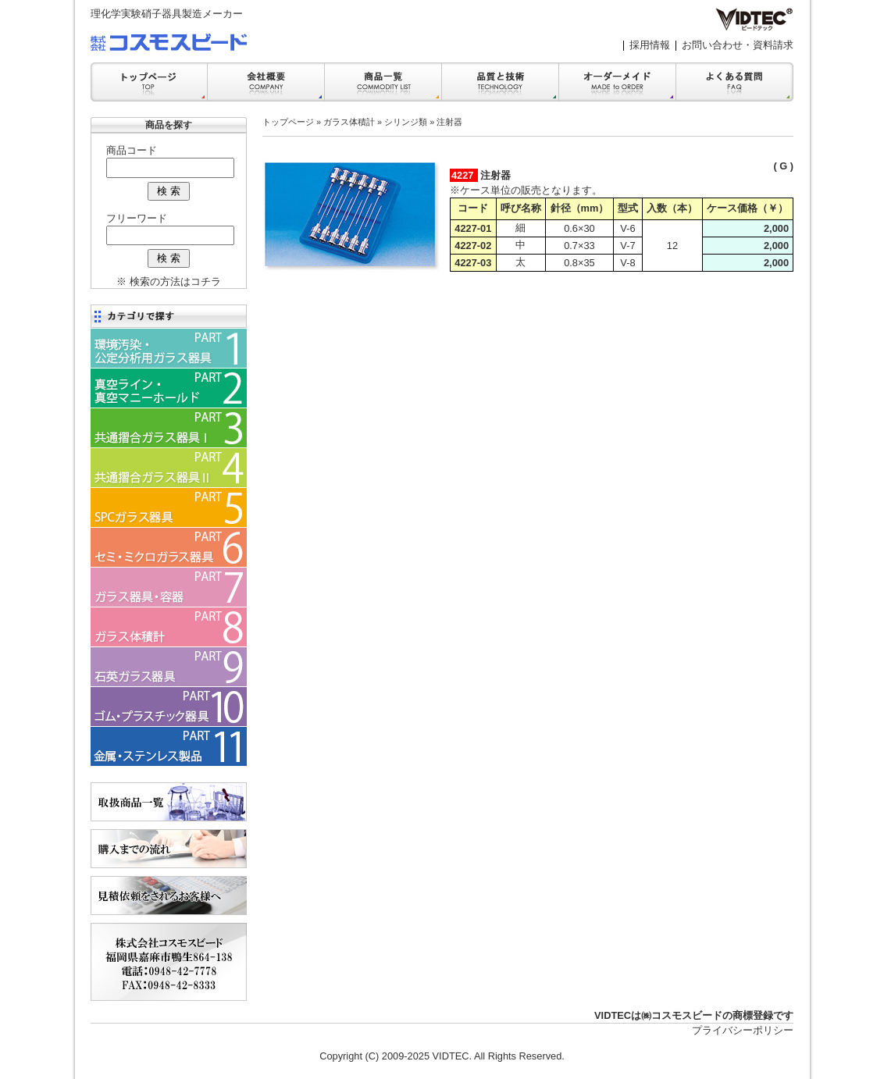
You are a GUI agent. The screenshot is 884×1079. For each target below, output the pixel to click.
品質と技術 (500, 81)
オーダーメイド (617, 81)
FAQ (734, 81)
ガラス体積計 (349, 121)
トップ (149, 81)
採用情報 (649, 45)
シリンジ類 (405, 121)
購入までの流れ (169, 848)
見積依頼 (169, 895)
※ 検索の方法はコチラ (168, 281)
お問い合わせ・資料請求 (737, 45)
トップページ (288, 121)
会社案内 (266, 81)
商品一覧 (383, 81)
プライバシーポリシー (742, 1030)
